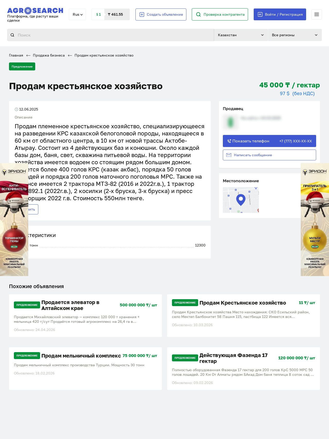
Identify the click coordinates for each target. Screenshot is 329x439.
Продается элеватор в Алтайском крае (70, 305)
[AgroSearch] (35, 9)
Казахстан (227, 35)
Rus (76, 14)
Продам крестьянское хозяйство (100, 55)
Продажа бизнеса (45, 55)
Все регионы (283, 35)
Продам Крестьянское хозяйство (242, 303)
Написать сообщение (249, 155)
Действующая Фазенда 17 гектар (233, 358)
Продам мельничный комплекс (81, 356)
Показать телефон (269, 140)
